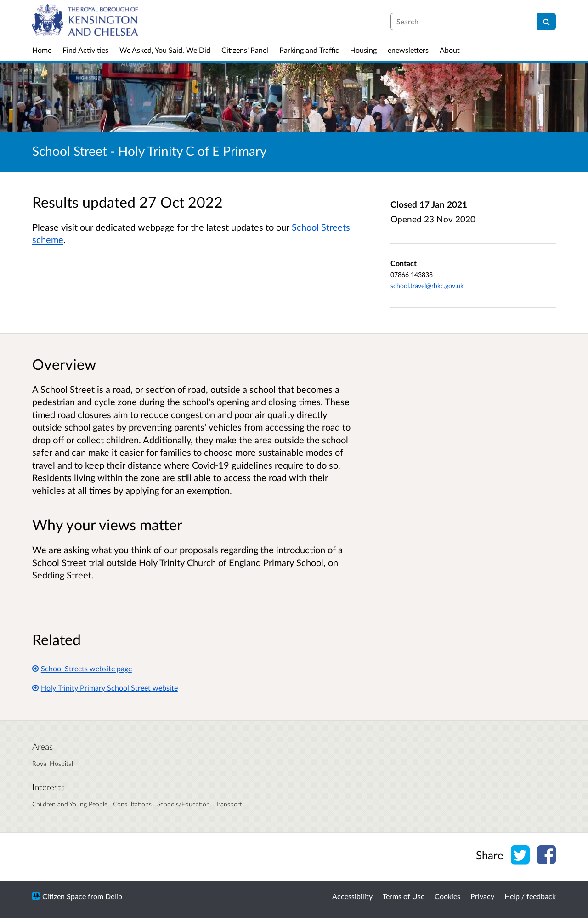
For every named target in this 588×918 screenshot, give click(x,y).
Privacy (482, 896)
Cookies (447, 896)
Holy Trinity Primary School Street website (105, 687)
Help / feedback (530, 896)
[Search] (546, 21)
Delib (113, 896)
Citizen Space (64, 896)
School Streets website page (82, 668)
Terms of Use (403, 896)
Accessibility (352, 896)
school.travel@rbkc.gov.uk (427, 285)
